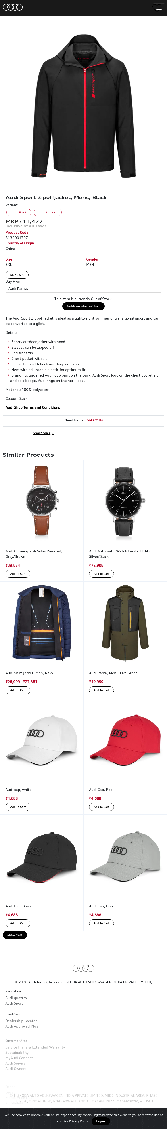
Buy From (13, 281)
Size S (19, 212)
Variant (12, 205)
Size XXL (48, 212)
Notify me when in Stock (83, 306)
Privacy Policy (79, 1121)
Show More (15, 935)
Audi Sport (14, 1013)
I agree (100, 1121)
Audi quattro (16, 1007)
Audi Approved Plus (21, 1042)
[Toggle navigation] (159, 7)
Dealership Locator (21, 1036)
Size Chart (17, 274)
